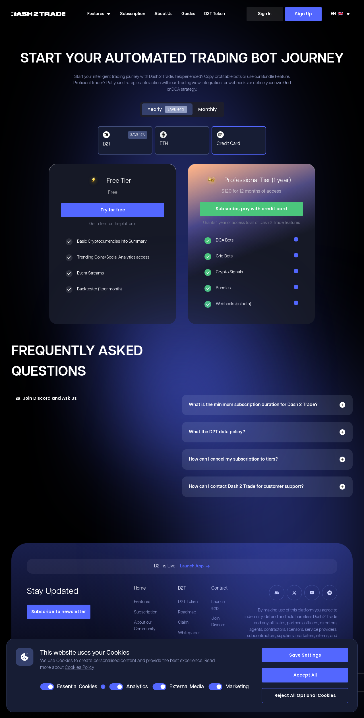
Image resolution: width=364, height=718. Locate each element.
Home (140, 588)
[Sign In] (265, 14)
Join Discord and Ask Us (46, 398)
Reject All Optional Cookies (305, 695)
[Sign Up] (303, 14)
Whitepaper (189, 633)
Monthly (207, 109)
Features (142, 602)
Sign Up (303, 14)
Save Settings (305, 655)
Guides (188, 14)
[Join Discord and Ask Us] (46, 398)
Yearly (167, 109)
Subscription (132, 14)
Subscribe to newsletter (58, 612)
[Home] (38, 14)
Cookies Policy (79, 667)
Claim (183, 622)
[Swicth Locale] (340, 14)
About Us (163, 14)
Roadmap (187, 612)
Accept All (305, 675)
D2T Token (214, 14)
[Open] (342, 404)
